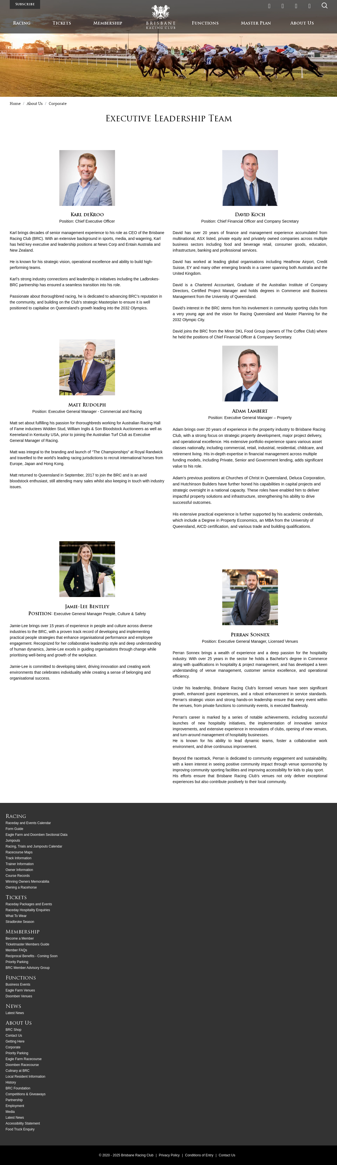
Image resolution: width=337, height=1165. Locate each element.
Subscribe (25, 4)
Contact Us (227, 1155)
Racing (21, 23)
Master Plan (256, 23)
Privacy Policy (169, 1155)
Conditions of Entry (199, 1155)
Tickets (62, 23)
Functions (205, 23)
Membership (107, 23)
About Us (302, 23)
